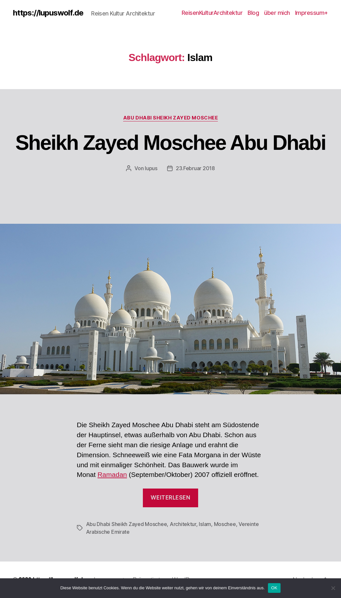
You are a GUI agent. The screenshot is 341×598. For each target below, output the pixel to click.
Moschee (225, 524)
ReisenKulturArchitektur (212, 12)
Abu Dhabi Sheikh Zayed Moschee (170, 118)
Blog (253, 12)
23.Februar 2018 (195, 168)
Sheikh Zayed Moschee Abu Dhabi (171, 142)
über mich (277, 12)
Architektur (183, 524)
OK (274, 587)
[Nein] (333, 588)
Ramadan (112, 474)
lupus (151, 168)
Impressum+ (311, 12)
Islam (205, 524)
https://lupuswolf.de (48, 13)
